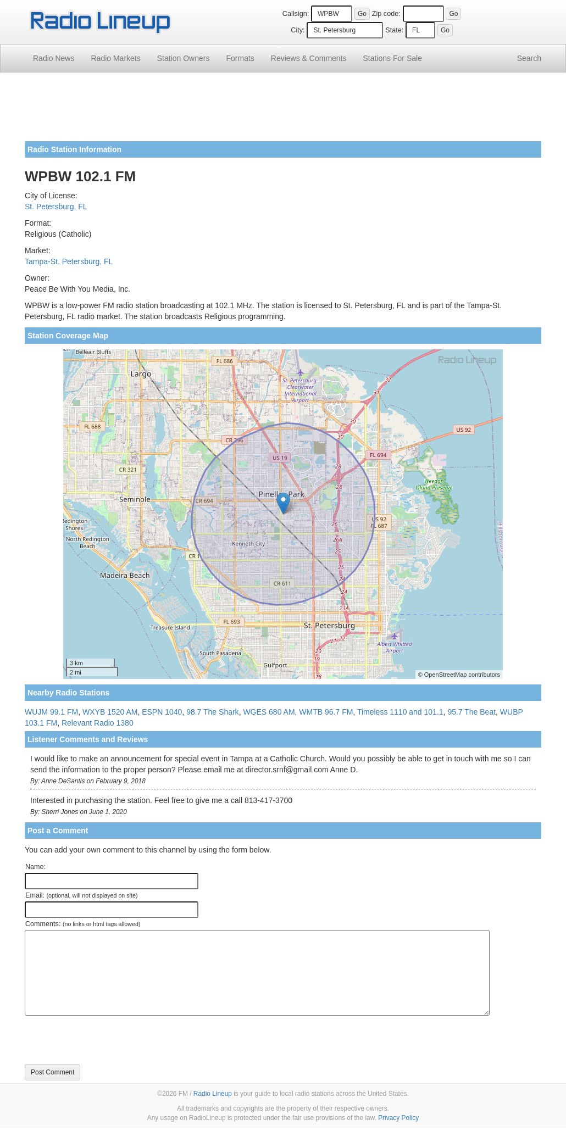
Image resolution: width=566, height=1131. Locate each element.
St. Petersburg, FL (56, 206)
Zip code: (386, 14)
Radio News (53, 58)
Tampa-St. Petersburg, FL (69, 261)
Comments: (82, 924)
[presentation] (108, 1039)
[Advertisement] (283, 111)
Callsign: (295, 14)
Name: (35, 867)
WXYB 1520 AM (109, 711)
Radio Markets (115, 58)
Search (529, 58)
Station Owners (183, 58)
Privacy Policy (398, 1118)
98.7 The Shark (212, 711)
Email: (81, 895)
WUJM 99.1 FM (51, 711)
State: (394, 30)
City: (297, 30)
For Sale (392, 58)
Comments (309, 58)
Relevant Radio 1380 (98, 722)
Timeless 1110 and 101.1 (400, 711)
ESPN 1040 (162, 711)
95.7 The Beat (471, 711)
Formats (240, 58)
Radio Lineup (212, 1093)
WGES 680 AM (269, 711)
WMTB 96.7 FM (326, 711)
